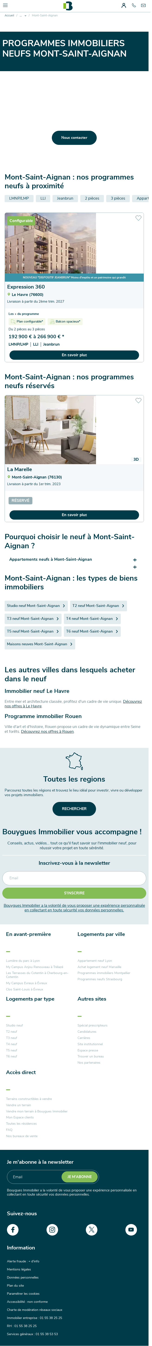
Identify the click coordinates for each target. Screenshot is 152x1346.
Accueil (9, 15)
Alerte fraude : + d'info (23, 1261)
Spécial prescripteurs (93, 1025)
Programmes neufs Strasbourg (100, 979)
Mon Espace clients (20, 1117)
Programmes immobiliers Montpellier (104, 973)
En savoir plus (74, 355)
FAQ (9, 1130)
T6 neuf (11, 1056)
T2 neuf (11, 1031)
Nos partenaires (89, 1062)
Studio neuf (14, 1025)
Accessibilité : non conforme (27, 1301)
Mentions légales (19, 1269)
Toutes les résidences (21, 1123)
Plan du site (15, 1285)
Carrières (84, 1038)
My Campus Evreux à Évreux (26, 983)
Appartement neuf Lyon (95, 960)
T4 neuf (11, 1044)
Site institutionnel (90, 1044)
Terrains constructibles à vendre (29, 1099)
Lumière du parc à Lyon (23, 960)
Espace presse (88, 1050)
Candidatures (87, 1031)
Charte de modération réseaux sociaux (34, 1310)
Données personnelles (23, 1277)
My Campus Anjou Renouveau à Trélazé (34, 967)
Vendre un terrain (18, 1105)
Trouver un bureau (91, 1056)
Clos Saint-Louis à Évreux (24, 989)
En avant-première (28, 934)
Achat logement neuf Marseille (99, 967)
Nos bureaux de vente (21, 1136)
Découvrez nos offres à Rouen (47, 732)
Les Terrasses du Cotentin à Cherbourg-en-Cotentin (37, 975)
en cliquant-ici (120, 152)
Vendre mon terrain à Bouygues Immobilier (37, 1111)
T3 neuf (11, 1038)
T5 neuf (11, 1050)
